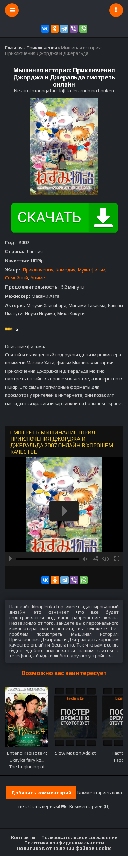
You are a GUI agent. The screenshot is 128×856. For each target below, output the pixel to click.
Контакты (23, 837)
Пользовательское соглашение (79, 837)
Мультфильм (91, 270)
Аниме (37, 277)
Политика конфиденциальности (64, 842)
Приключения (38, 270)
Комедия (65, 270)
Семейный (16, 277)
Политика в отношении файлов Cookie (64, 848)
